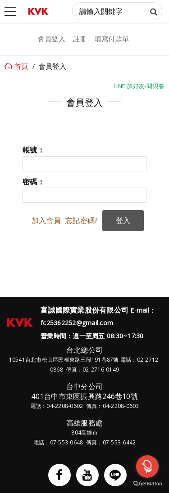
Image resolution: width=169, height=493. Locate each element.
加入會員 (46, 220)
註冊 (80, 38)
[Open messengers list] (147, 466)
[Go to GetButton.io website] (147, 484)
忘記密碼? (81, 220)
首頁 (21, 66)
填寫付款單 (112, 38)
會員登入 (51, 38)
